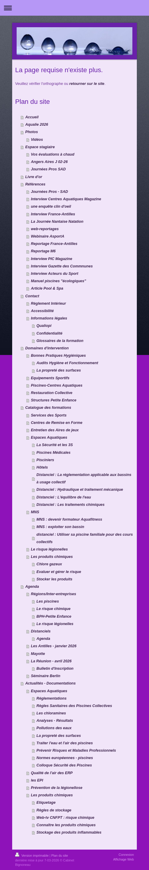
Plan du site (59, 855)
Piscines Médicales (54, 453)
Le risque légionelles (49, 549)
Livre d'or (33, 177)
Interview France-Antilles (53, 214)
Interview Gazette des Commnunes (62, 266)
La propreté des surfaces (59, 370)
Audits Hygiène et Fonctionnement (67, 363)
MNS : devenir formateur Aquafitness (69, 519)
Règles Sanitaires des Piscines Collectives (74, 706)
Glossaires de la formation (60, 341)
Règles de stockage (54, 810)
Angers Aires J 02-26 (49, 162)
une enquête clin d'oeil (51, 206)
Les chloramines (51, 713)
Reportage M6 (43, 251)
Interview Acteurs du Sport (54, 274)
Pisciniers (45, 460)
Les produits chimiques (52, 557)
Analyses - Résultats (55, 721)
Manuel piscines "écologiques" (58, 281)
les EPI (37, 780)
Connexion (126, 854)
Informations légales (49, 318)
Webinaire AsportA (47, 236)
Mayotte (38, 654)
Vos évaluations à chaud (52, 154)
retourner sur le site (86, 84)
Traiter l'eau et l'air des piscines (65, 743)
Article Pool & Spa (47, 288)
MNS (35, 512)
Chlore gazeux (49, 564)
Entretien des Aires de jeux (55, 430)
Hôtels (42, 467)
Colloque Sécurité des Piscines (64, 765)
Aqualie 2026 (36, 124)
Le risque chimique (54, 609)
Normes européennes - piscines (65, 758)
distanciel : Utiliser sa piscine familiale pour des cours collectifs (85, 538)
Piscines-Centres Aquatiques (57, 385)
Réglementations (51, 698)
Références (35, 184)
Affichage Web (123, 859)
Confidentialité (49, 333)
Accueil (32, 117)
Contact (32, 296)
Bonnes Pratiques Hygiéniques (58, 356)
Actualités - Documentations (50, 683)
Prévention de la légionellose (57, 788)
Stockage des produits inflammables (69, 832)
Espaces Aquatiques (49, 437)
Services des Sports (48, 415)
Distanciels (41, 631)
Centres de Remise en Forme (57, 423)
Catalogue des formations (48, 408)
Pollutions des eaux (54, 728)
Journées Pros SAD (48, 169)
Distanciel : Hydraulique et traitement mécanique (80, 490)
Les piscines (48, 601)
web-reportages (45, 229)
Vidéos (37, 140)
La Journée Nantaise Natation (57, 221)
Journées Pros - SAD (49, 192)
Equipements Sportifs (50, 378)
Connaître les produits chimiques (66, 825)
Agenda (32, 587)
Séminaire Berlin (45, 676)
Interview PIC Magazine (51, 259)
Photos (31, 132)
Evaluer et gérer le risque (59, 572)
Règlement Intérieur (48, 303)
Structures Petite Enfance (53, 400)
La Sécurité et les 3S (55, 445)
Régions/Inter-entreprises (53, 594)
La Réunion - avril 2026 (51, 661)
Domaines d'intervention (47, 348)
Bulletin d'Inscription (55, 668)
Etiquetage (46, 802)
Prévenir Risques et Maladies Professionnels (76, 750)
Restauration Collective (51, 393)
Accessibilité (42, 311)
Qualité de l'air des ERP (52, 773)
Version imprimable (32, 855)
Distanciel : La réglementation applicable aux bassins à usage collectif (84, 478)
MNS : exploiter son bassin (60, 527)
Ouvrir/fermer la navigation (74, 7)
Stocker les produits (54, 579)
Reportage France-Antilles (54, 244)
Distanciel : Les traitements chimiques (71, 505)
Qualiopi (44, 326)
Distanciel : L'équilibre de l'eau (64, 497)
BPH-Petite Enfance (54, 616)
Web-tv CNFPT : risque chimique (65, 818)
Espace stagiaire (40, 147)
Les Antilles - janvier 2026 (54, 646)
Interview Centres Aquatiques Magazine (66, 199)
